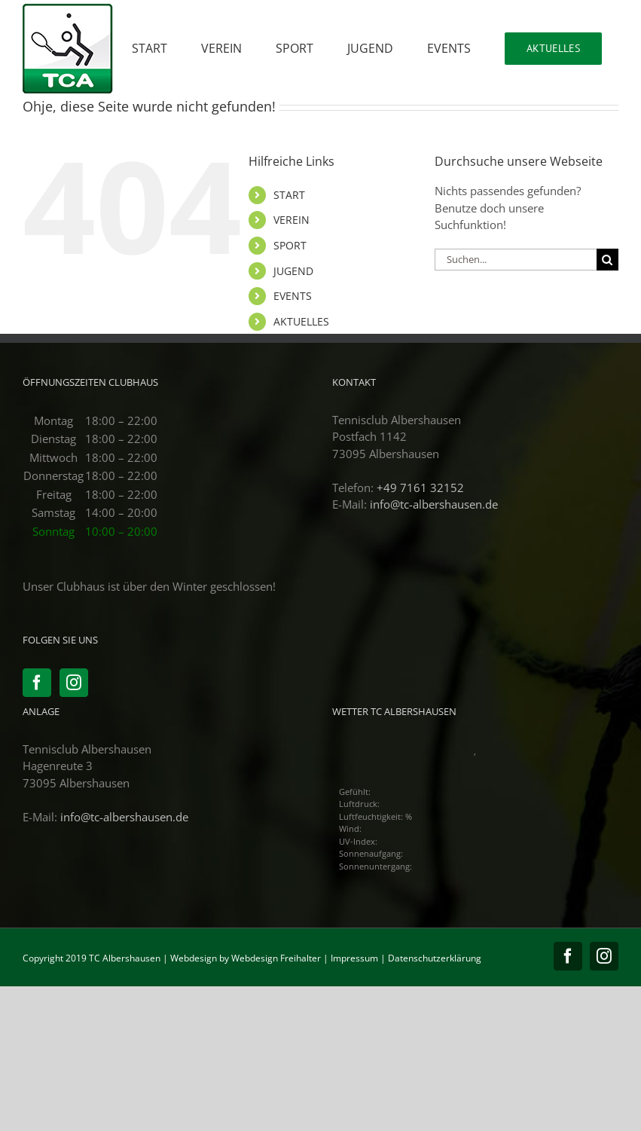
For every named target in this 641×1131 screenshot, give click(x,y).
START (289, 195)
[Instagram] (74, 682)
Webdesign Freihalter (276, 958)
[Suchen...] (516, 260)
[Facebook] (37, 682)
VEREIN (291, 219)
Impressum (354, 958)
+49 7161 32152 (420, 487)
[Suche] (607, 260)
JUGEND (293, 271)
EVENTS (292, 296)
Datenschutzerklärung (434, 958)
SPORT (290, 245)
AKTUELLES (301, 321)
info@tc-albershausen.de (434, 504)
